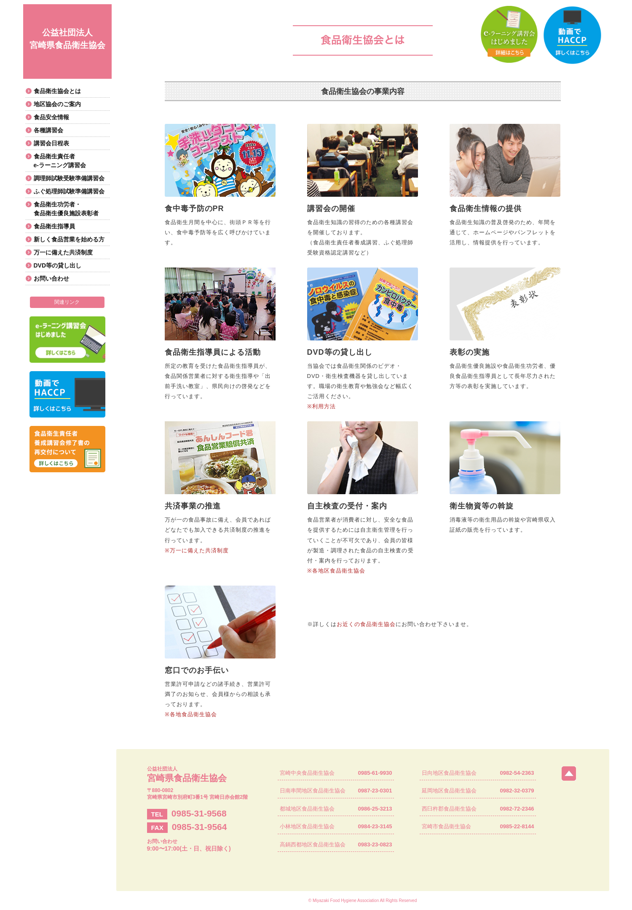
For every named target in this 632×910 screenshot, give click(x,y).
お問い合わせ (51, 278)
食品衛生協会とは (57, 91)
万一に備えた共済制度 (63, 252)
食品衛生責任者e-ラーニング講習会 (60, 161)
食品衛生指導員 (54, 226)
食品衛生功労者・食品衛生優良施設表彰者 (66, 209)
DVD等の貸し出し (58, 265)
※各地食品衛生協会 (191, 714)
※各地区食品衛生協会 (336, 570)
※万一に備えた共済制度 (197, 550)
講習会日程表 (51, 143)
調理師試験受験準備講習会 (69, 178)
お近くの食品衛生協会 (366, 624)
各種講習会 (48, 130)
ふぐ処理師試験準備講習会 (69, 191)
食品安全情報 (51, 117)
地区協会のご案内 (57, 104)
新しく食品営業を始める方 (69, 239)
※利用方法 (321, 406)
